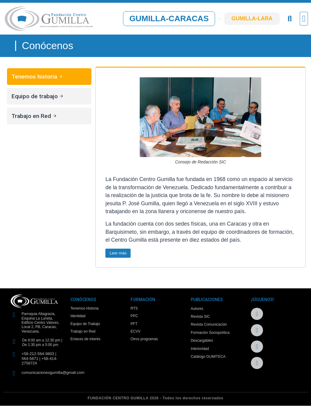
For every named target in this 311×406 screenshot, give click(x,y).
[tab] (49, 76)
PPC (134, 317)
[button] (304, 19)
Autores (197, 309)
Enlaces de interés (85, 341)
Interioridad (200, 349)
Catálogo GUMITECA (208, 357)
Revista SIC (200, 317)
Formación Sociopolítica (210, 333)
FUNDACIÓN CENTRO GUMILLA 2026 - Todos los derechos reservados (156, 398)
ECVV (136, 333)
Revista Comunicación (209, 325)
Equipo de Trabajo (85, 325)
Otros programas (144, 341)
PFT (134, 325)
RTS (134, 309)
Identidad (77, 317)
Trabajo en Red (82, 333)
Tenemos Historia (84, 309)
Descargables (202, 341)
